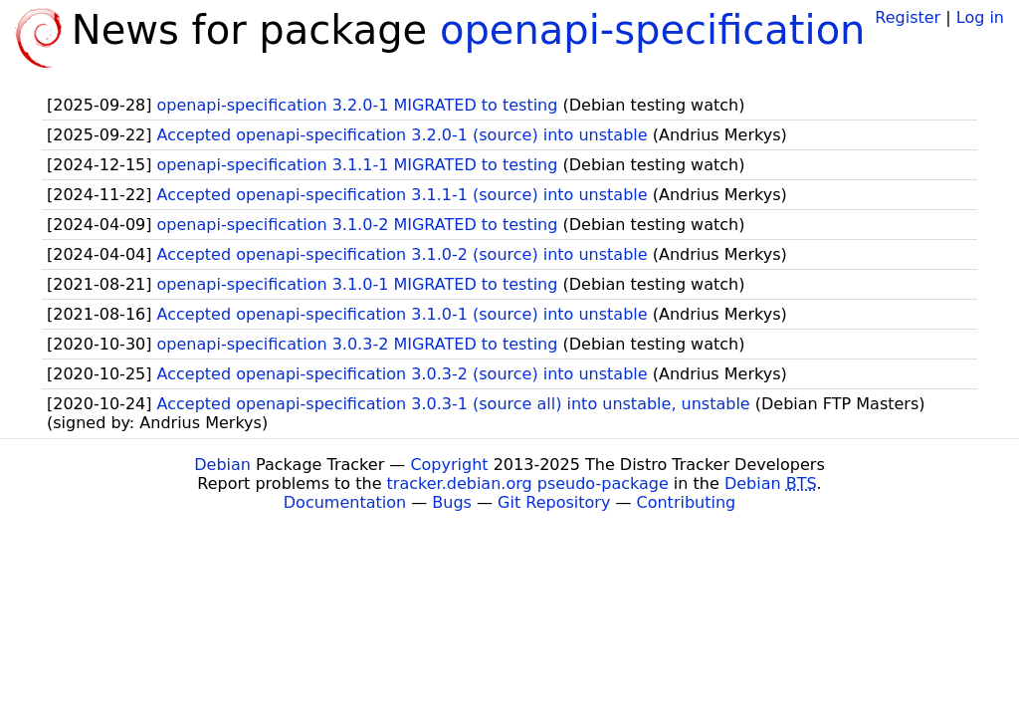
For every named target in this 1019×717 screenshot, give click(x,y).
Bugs (452, 502)
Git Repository (554, 502)
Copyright (449, 464)
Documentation (345, 502)
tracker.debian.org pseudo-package (528, 483)
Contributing (686, 502)
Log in (980, 17)
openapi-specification (653, 30)
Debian (222, 464)
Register (907, 17)
